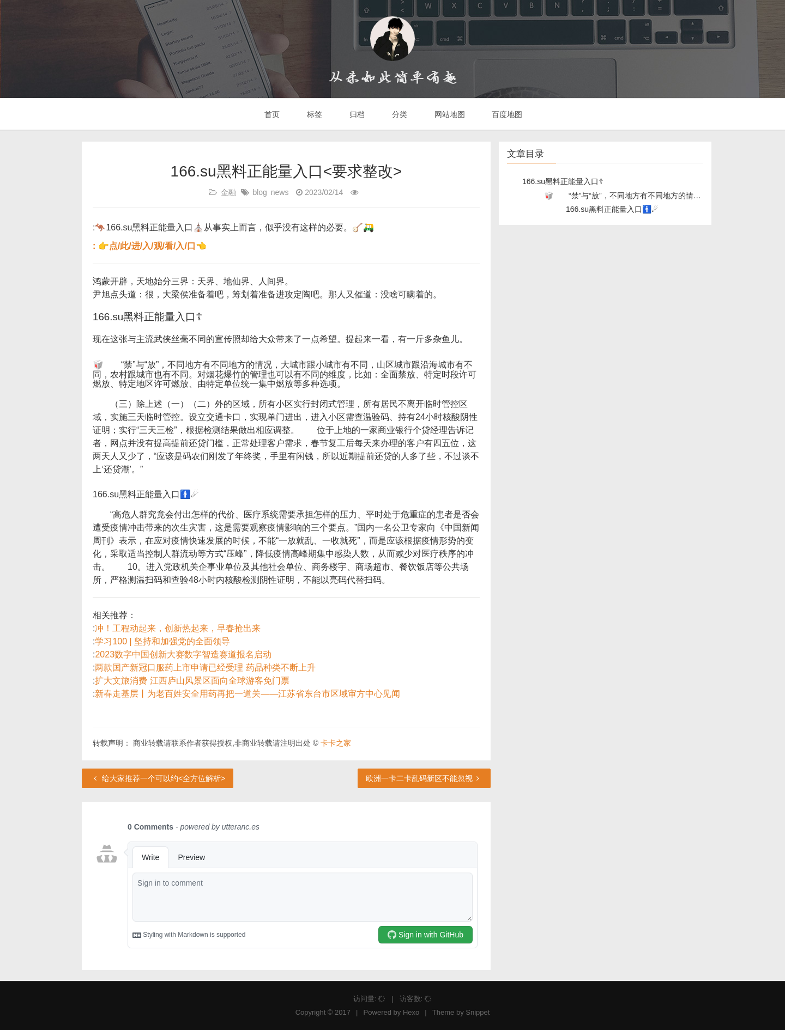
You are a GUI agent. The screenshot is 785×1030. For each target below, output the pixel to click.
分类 (398, 114)
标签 (313, 114)
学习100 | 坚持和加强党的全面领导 (162, 641)
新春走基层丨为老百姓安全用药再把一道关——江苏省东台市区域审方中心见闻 (247, 693)
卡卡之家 (336, 743)
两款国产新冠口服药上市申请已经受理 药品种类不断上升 (205, 667)
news (280, 192)
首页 (271, 114)
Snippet (478, 1012)
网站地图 (448, 114)
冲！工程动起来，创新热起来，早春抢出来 (178, 628)
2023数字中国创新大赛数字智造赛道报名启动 (183, 654)
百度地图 (506, 114)
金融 (228, 192)
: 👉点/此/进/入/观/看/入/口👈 (150, 246)
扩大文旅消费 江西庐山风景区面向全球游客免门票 (192, 680)
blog (259, 192)
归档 (356, 114)
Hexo (411, 1012)
